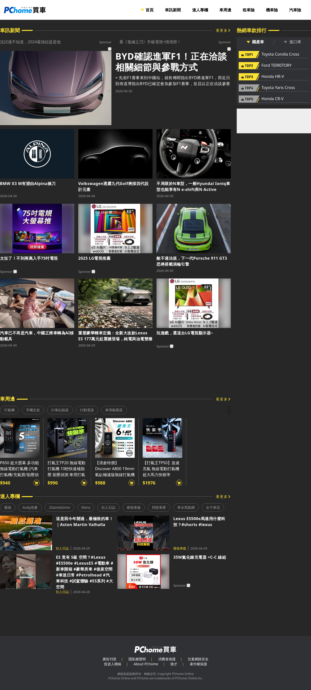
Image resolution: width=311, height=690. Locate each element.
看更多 (222, 30)
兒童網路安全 (198, 659)
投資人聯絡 (112, 664)
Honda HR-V (272, 76)
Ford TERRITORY (276, 65)
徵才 (173, 664)
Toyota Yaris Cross (278, 87)
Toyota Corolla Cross (280, 54)
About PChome (146, 664)
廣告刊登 (109, 659)
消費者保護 (167, 659)
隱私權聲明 (137, 659)
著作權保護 (198, 664)
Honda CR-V (272, 98)
